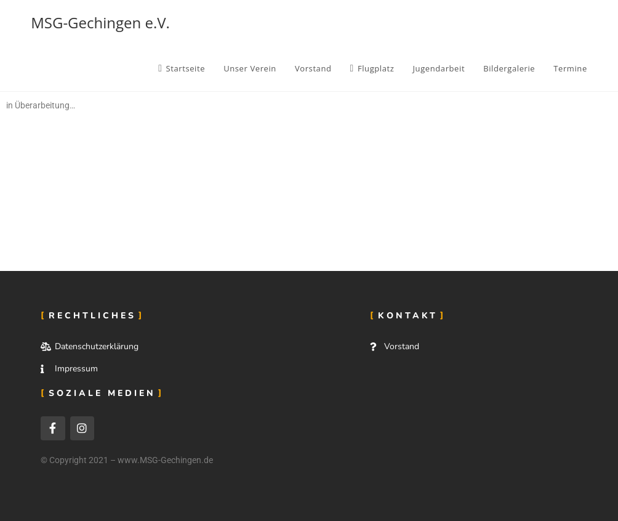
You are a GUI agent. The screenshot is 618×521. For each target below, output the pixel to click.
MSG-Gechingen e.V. (100, 22)
